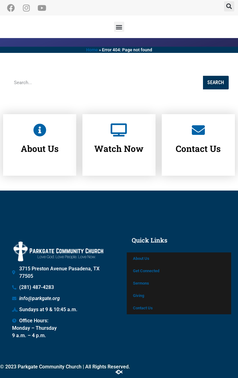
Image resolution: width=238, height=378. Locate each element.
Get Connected (146, 270)
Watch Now (118, 144)
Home (92, 49)
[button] (229, 6)
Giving (138, 295)
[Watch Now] (119, 125)
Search (215, 82)
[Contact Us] (198, 125)
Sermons (141, 283)
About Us (40, 144)
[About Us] (39, 125)
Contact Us (198, 144)
